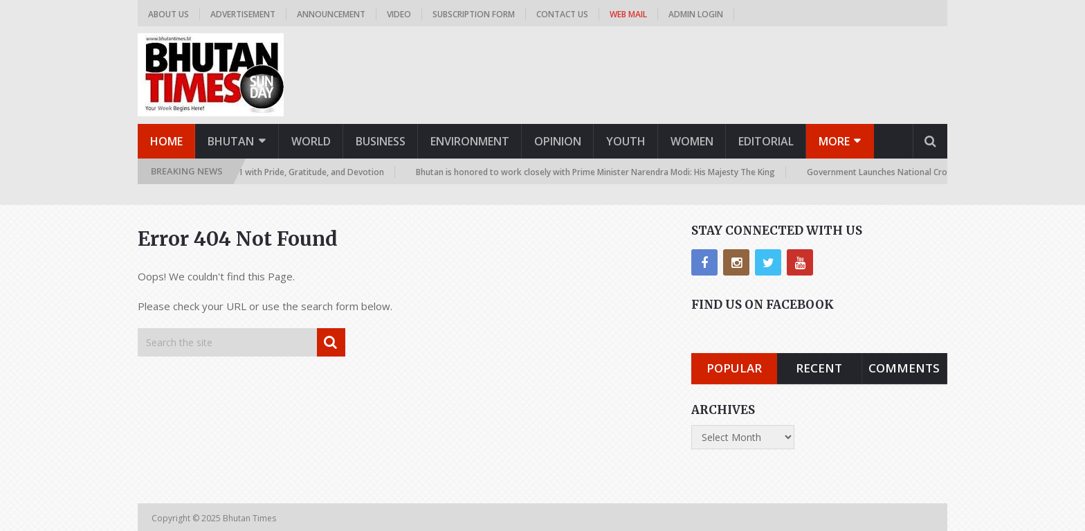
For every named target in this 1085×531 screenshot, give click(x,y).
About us (168, 14)
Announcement (331, 14)
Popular (734, 368)
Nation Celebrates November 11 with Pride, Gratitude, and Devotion (253, 172)
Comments (904, 368)
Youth (626, 141)
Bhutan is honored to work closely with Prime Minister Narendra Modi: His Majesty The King (598, 172)
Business (380, 141)
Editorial (766, 141)
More (834, 141)
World (311, 141)
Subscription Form (473, 14)
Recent (819, 368)
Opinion (557, 141)
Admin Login (695, 14)
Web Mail (628, 14)
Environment (469, 141)
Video (399, 14)
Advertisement (242, 14)
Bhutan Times (250, 518)
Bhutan (231, 141)
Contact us (562, 14)
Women (692, 141)
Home (166, 141)
